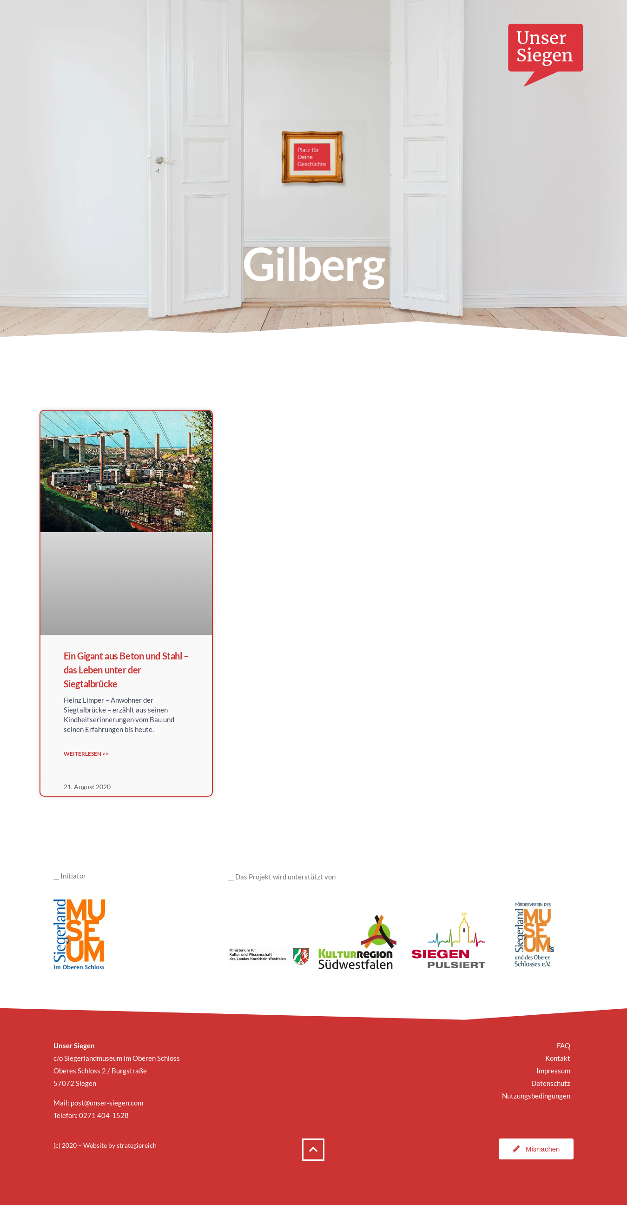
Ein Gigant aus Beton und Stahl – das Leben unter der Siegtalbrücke (126, 669)
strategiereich (137, 1145)
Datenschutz (550, 1083)
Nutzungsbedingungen (536, 1096)
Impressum (553, 1070)
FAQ (563, 1045)
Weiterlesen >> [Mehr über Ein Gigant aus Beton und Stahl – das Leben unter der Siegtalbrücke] (86, 753)
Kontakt (557, 1058)
